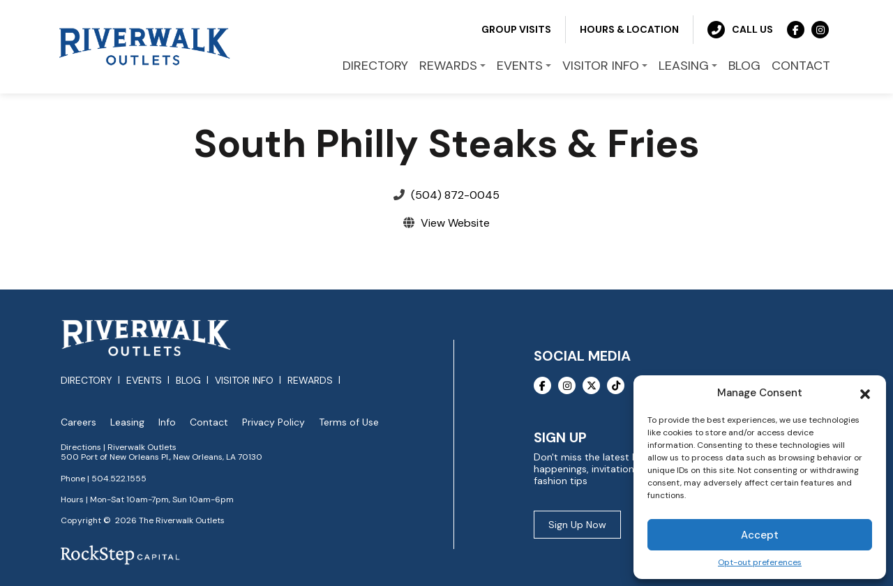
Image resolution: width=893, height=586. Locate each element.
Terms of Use (349, 422)
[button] (865, 393)
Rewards (310, 380)
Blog (188, 380)
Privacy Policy (273, 422)
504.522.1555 (119, 478)
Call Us (740, 29)
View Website (455, 223)
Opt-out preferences (760, 562)
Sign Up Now (577, 524)
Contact (209, 422)
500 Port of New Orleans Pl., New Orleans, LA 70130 (161, 457)
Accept (760, 535)
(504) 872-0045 (455, 195)
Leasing (127, 422)
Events (144, 380)
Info (167, 422)
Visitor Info (244, 380)
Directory (86, 380)
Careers (78, 422)
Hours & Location (629, 29)
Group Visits (516, 29)
